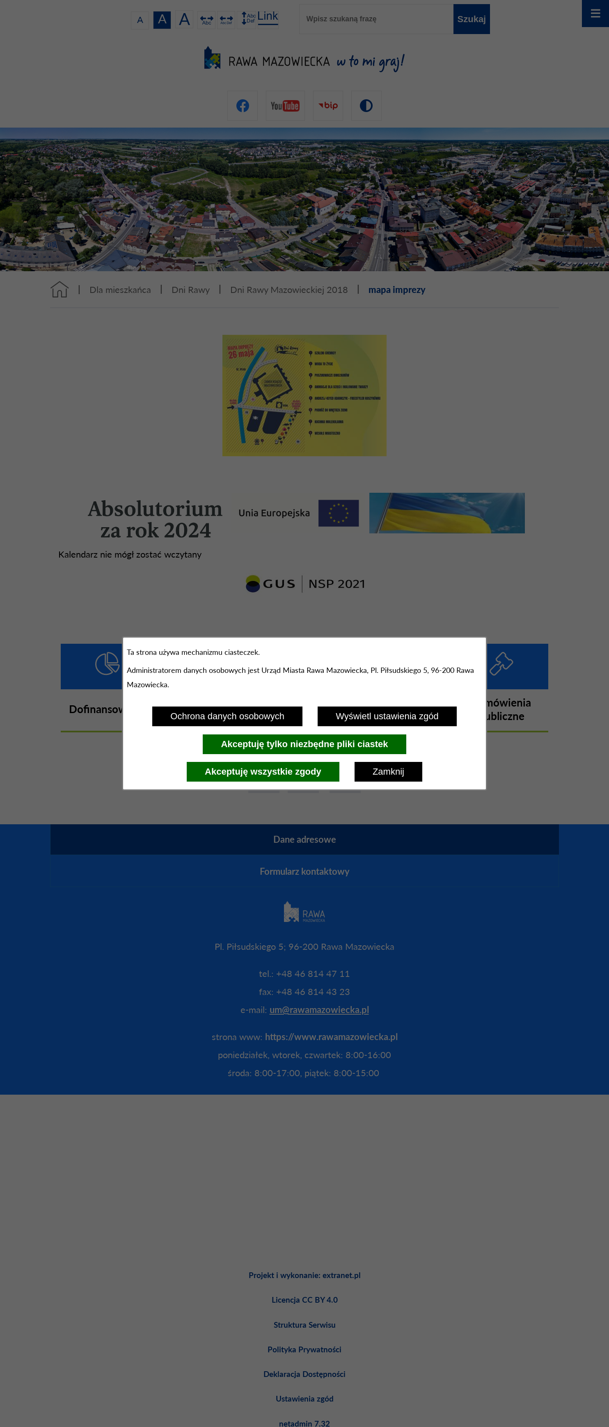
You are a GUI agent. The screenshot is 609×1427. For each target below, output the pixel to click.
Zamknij (388, 771)
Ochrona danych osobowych (227, 716)
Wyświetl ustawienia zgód (387, 716)
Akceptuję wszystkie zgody (263, 771)
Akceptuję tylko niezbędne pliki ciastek (304, 744)
